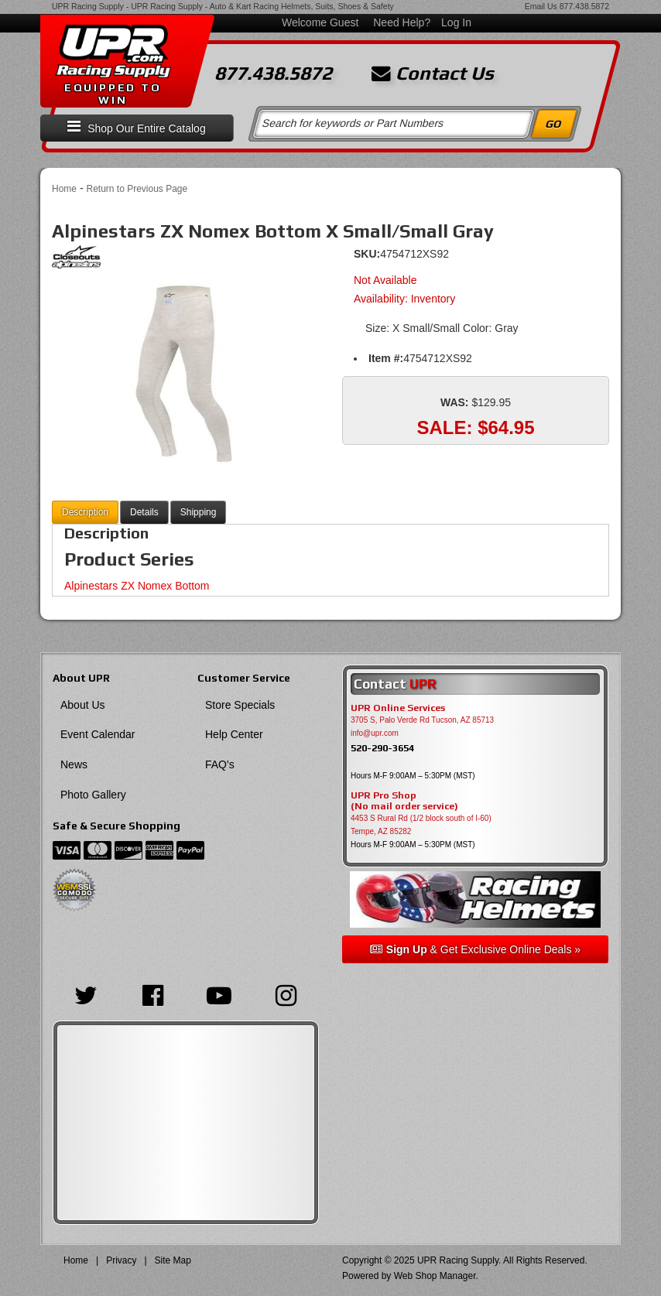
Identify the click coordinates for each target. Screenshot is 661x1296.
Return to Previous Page (136, 188)
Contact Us (433, 73)
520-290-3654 (382, 748)
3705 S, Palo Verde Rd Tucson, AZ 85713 (422, 720)
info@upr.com (375, 733)
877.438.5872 (584, 6)
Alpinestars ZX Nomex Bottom (137, 586)
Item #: (385, 358)
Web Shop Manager (435, 1275)
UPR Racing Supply (88, 6)
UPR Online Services (398, 708)
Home (64, 188)
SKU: (367, 254)
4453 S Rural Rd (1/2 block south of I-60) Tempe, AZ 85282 (421, 825)
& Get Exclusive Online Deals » (475, 949)
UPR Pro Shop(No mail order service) (404, 801)
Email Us (541, 6)
